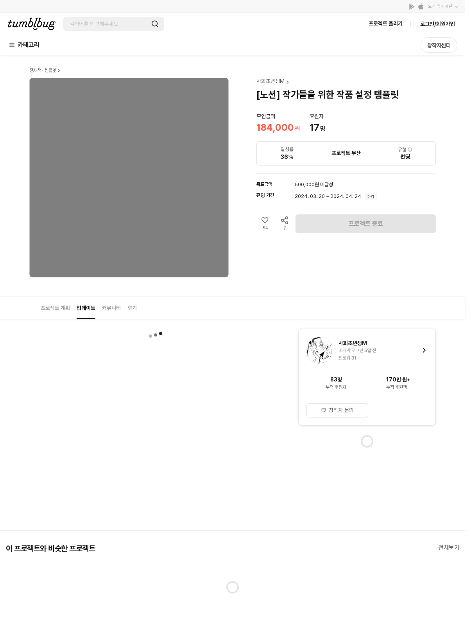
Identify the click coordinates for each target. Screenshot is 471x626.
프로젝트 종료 (366, 223)
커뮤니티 (111, 308)
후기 (132, 308)
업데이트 (86, 308)
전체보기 (448, 547)
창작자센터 (439, 45)
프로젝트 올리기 (386, 23)
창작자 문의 (337, 410)
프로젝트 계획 (55, 308)
